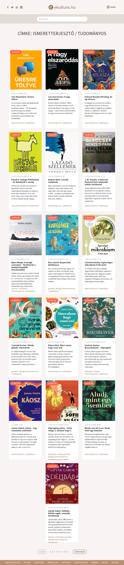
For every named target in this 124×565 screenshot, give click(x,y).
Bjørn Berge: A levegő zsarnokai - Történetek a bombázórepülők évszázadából (23, 266)
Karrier (94, 562)
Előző (42, 552)
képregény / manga (92, 371)
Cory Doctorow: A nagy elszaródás (59, 98)
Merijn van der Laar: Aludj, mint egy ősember (97, 429)
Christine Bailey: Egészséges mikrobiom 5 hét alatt (99, 263)
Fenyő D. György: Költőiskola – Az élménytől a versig (25, 180)
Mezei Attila (15, 259)
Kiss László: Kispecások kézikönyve (59, 263)
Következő (80, 552)
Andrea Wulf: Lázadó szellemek (58, 180)
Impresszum (53, 562)
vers (13, 206)
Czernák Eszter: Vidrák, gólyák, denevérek (22, 346)
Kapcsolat (66, 562)
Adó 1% (105, 562)
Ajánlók (16, 52)
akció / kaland (63, 459)
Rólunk (27, 562)
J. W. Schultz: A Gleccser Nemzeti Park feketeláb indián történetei (96, 182)
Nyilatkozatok (81, 562)
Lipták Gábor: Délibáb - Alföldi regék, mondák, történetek (59, 513)
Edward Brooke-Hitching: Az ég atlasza (98, 98)
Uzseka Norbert (53, 93)
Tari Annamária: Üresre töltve (22, 98)
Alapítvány (39, 562)
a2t (12, 425)
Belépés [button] (115, 562)
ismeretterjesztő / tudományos (23, 123)
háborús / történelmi (19, 288)
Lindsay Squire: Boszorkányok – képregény (98, 346)
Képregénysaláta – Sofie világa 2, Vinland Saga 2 (60, 429)
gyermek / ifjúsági (54, 288)
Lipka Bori (14, 93)
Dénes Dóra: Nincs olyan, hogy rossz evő (60, 346)
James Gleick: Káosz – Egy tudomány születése (24, 429)
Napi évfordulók (12, 562)
